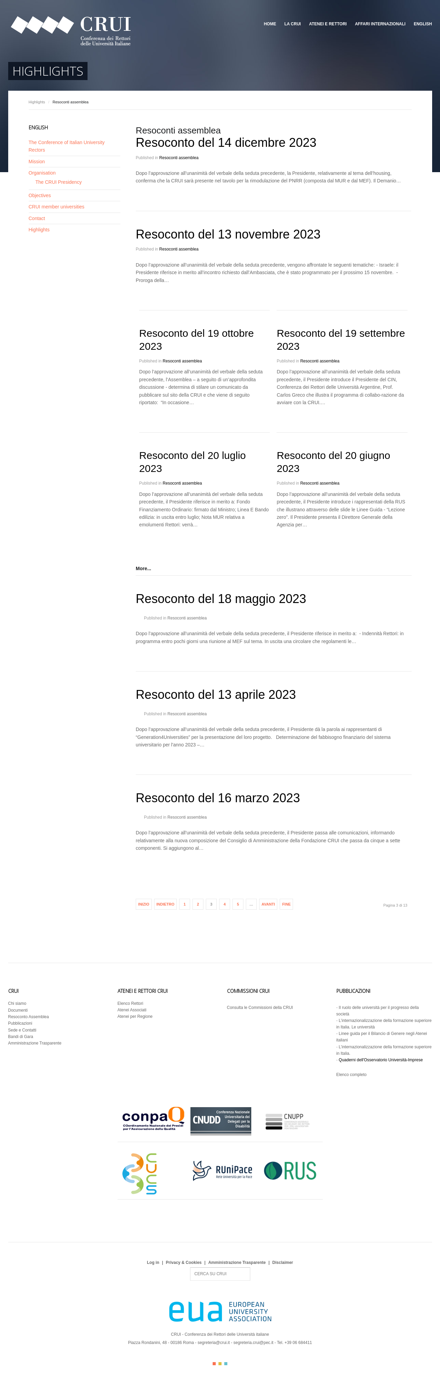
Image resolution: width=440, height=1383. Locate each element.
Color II (220, 1363)
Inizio (143, 904)
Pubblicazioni (20, 1023)
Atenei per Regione (135, 1016)
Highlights (37, 102)
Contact (37, 218)
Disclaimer (282, 1262)
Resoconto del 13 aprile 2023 (216, 695)
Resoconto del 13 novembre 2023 (228, 234)
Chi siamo (17, 1003)
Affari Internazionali (380, 24)
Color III (225, 1363)
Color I (214, 1363)
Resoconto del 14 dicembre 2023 (226, 143)
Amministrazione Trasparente (35, 1043)
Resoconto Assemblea (28, 1016)
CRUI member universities (56, 206)
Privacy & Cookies (184, 1262)
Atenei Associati (132, 1010)
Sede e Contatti (22, 1030)
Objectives (40, 195)
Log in (153, 1262)
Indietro (166, 904)
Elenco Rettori (130, 1003)
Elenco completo (351, 1074)
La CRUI (292, 24)
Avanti (268, 904)
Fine (286, 904)
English (423, 24)
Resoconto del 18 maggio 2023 (221, 599)
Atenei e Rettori (328, 24)
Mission (37, 161)
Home (270, 24)
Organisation (42, 173)
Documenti (18, 1010)
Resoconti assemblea (179, 157)
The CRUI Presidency (59, 182)
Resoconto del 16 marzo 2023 (218, 798)
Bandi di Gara (20, 1036)
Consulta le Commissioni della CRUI (260, 1007)
